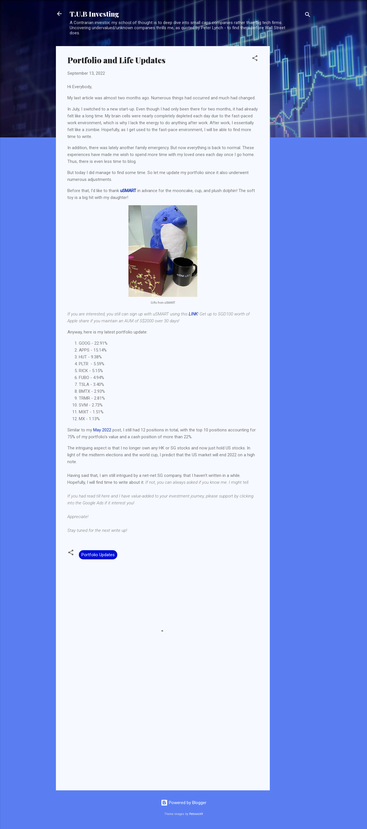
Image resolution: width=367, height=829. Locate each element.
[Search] (307, 15)
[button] (254, 59)
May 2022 (102, 430)
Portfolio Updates (98, 554)
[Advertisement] (292, 132)
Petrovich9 (196, 814)
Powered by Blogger (183, 802)
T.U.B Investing (94, 13)
